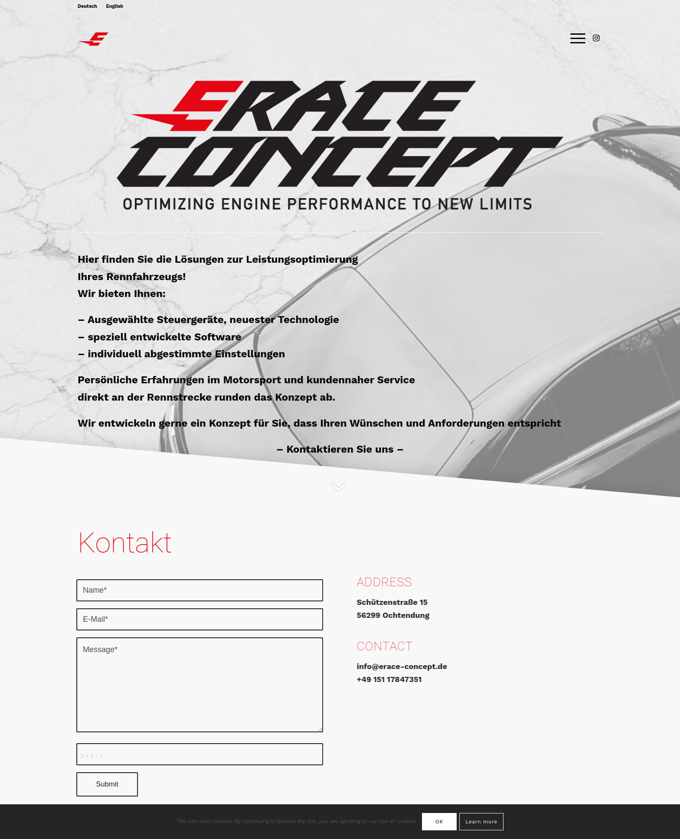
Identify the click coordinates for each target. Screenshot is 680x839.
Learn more (481, 822)
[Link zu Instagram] (595, 38)
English (114, 6)
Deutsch (87, 6)
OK (439, 822)
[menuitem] (90, 6)
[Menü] (575, 38)
